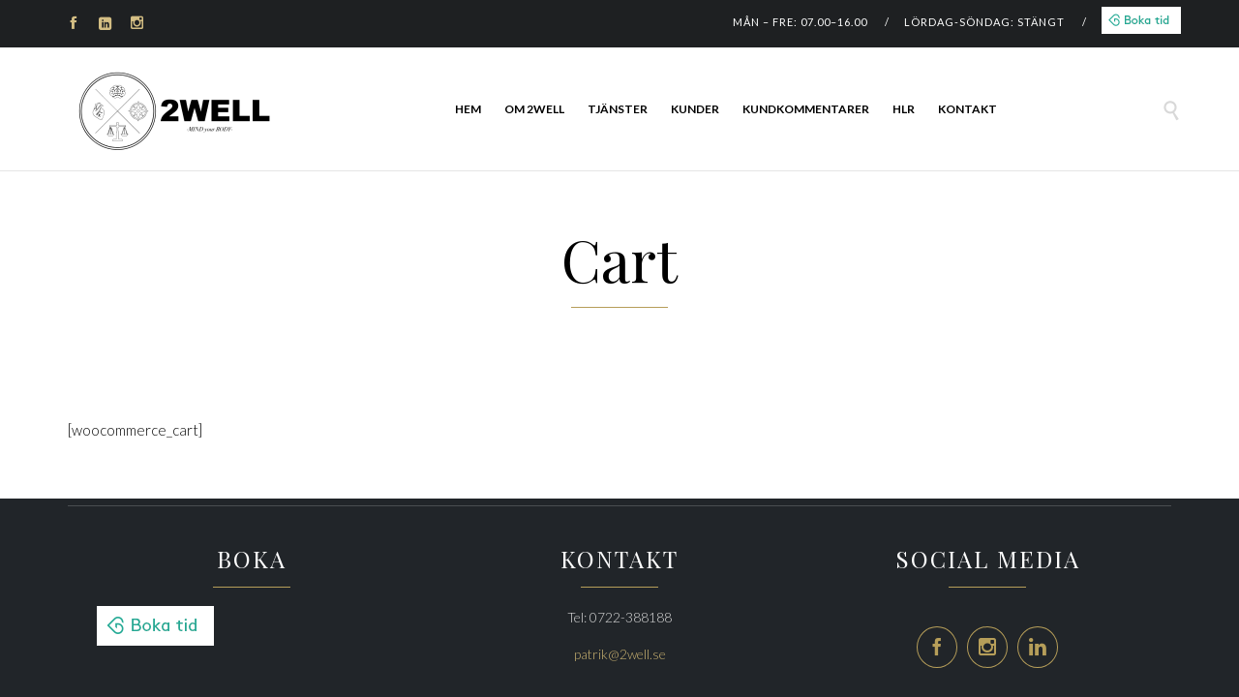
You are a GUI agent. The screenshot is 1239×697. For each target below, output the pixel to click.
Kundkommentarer (805, 109)
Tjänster (618, 109)
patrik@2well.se (620, 654)
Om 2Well (534, 109)
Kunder (695, 109)
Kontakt (967, 109)
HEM (468, 109)
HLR (903, 109)
